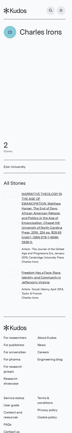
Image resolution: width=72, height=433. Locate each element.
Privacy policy (47, 410)
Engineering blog (50, 359)
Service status (14, 398)
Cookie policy (47, 417)
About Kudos (46, 338)
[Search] (50, 10)
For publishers (14, 345)
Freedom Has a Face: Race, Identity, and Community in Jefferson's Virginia (41, 277)
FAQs (7, 424)
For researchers (15, 338)
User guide (11, 405)
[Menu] (61, 10)
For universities (15, 352)
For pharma (12, 359)
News (41, 345)
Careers (43, 352)
